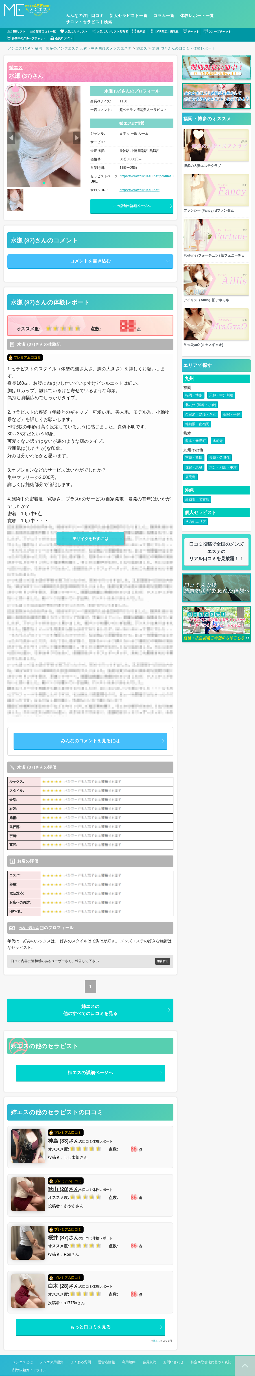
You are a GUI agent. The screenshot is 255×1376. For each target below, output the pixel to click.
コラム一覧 (164, 15)
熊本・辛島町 (195, 452)
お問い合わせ (173, 1362)
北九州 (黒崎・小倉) (200, 416)
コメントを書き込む (90, 261)
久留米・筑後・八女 (200, 425)
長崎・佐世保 (219, 469)
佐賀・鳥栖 (193, 478)
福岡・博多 (193, 406)
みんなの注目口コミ (85, 15)
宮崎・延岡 (193, 469)
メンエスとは (22, 1362)
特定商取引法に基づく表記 (211, 1362)
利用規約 (129, 1362)
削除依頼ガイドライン (29, 1370)
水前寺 (218, 452)
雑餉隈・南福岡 (197, 435)
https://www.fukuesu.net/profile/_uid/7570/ (153, 176)
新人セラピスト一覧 (129, 15)
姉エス (16, 67)
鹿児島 (190, 488)
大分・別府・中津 (223, 478)
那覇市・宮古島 (197, 510)
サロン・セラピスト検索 (89, 22)
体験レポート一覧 (197, 15)
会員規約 (149, 1362)
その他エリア (195, 533)
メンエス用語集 (52, 1362)
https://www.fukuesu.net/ (139, 190)
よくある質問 (81, 1362)
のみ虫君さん (30, 927)
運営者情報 (106, 1362)
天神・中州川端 (221, 406)
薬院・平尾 (231, 425)
